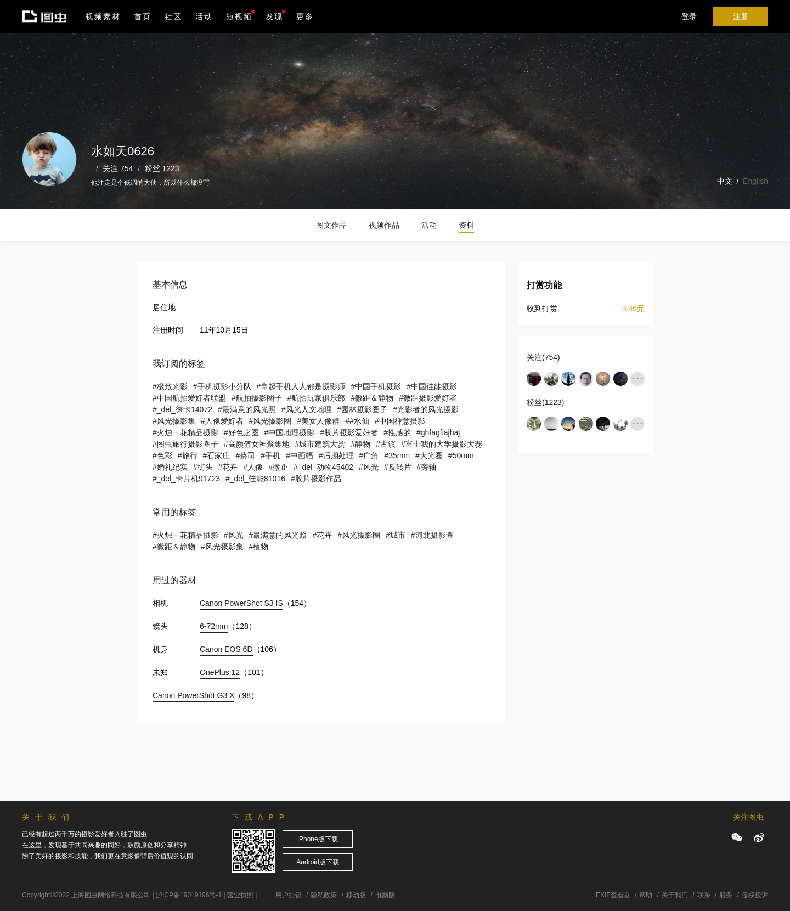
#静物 (360, 444)
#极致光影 (170, 386)
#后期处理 (336, 455)
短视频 (239, 16)
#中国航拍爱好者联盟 (189, 397)
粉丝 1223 (162, 168)
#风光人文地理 (306, 409)
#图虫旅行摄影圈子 (185, 444)
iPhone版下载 (317, 839)
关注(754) (543, 357)
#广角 (369, 455)
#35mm (397, 455)
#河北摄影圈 (432, 535)
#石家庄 (216, 455)
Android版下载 (317, 862)
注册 (740, 16)
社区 (173, 16)
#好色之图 (241, 432)
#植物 (259, 546)
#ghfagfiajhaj (438, 432)
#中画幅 (299, 455)
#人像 (253, 467)
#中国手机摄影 (376, 386)
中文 (724, 181)
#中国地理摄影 (289, 432)
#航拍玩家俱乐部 (316, 397)
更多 (305, 16)
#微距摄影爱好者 (428, 397)
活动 (204, 16)
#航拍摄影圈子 (257, 397)
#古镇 (386, 444)
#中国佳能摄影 (432, 386)
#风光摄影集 (174, 421)
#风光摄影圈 (270, 421)
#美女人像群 (318, 421)
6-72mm (214, 626)
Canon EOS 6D (226, 649)
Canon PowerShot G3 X (193, 695)
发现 (275, 15)
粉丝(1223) (545, 402)
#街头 (203, 467)
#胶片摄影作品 (316, 478)
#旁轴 (427, 467)
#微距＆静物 (372, 397)
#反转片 (397, 467)
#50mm (461, 455)
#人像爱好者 (222, 421)
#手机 (270, 455)
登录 (689, 16)
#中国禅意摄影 (400, 421)
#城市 (395, 535)
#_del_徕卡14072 (182, 409)
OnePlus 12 (220, 672)
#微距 (278, 467)
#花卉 (228, 467)
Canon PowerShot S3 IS (241, 603)
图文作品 (331, 225)
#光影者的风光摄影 (426, 409)
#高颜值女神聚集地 (257, 444)
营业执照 (240, 895)
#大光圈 (429, 455)
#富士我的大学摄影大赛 (441, 444)
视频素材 (103, 16)
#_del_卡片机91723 (186, 478)
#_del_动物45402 (323, 467)
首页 (142, 16)
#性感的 (397, 432)
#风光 (369, 467)
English (755, 181)
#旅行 (188, 455)
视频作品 (384, 225)
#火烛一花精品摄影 (185, 432)
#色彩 (162, 455)
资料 (466, 225)
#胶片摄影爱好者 (349, 432)
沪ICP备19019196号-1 (189, 895)
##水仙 (357, 421)
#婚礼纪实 (170, 467)
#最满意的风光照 (247, 409)
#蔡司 (245, 455)
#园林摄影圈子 (362, 409)
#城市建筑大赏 (320, 444)
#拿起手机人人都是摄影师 (301, 386)
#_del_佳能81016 (255, 478)
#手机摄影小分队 (222, 386)
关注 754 (118, 168)
